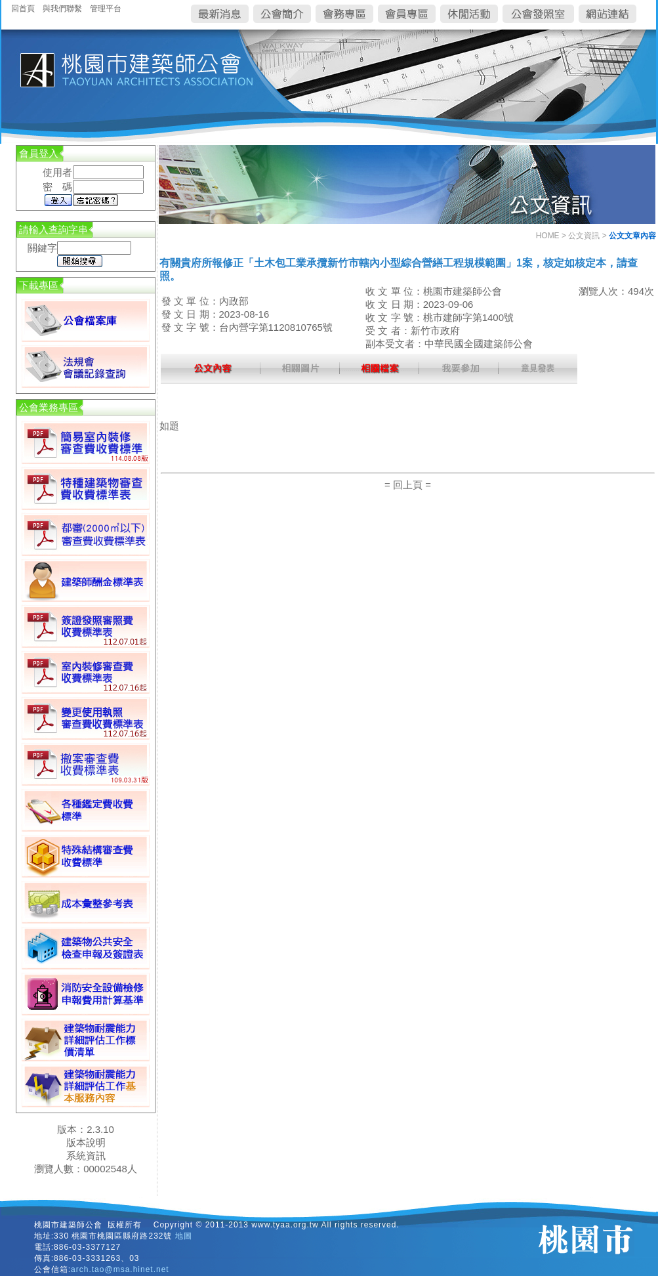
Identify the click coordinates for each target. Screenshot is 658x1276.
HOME (548, 235)
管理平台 (105, 8)
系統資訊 (86, 1155)
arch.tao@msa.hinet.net (120, 1269)
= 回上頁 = (407, 484)
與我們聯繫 (62, 8)
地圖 (183, 1236)
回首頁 (23, 8)
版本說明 (86, 1142)
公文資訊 (584, 235)
